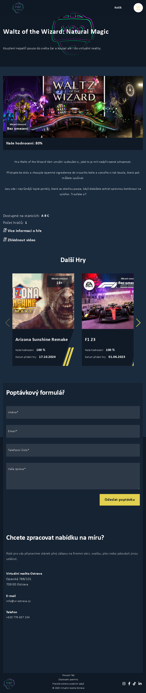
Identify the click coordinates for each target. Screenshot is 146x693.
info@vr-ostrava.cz (18, 601)
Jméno (12, 412)
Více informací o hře (22, 230)
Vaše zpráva (16, 469)
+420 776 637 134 (18, 617)
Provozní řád (68, 675)
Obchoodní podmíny (68, 680)
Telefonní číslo (18, 450)
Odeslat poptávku (120, 500)
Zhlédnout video (19, 239)
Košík (118, 7)
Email (12, 431)
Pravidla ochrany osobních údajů (68, 684)
